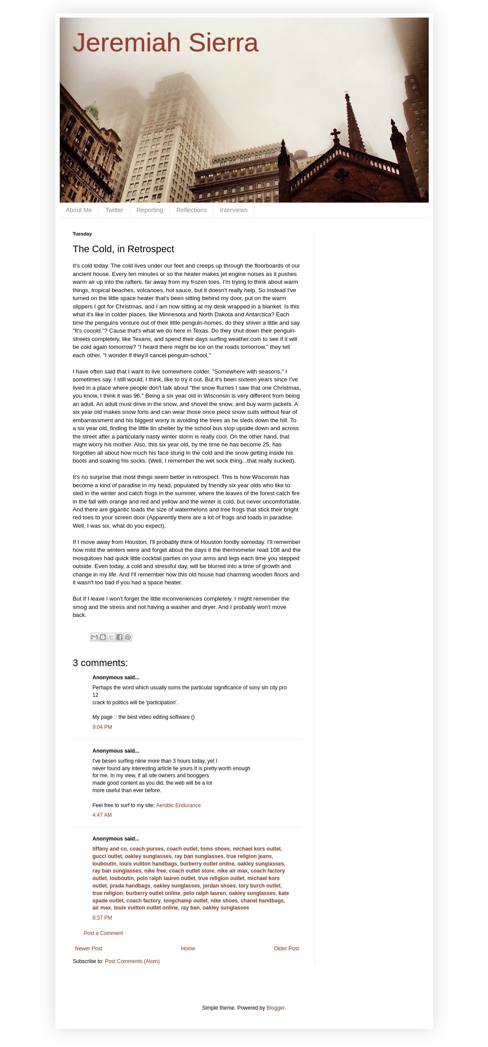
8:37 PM (102, 918)
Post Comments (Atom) (132, 961)
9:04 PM (102, 727)
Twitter (114, 210)
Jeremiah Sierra (166, 42)
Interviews (234, 210)
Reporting (150, 210)
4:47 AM (102, 815)
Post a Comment (103, 933)
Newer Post (88, 949)
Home (188, 949)
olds (255, 485)
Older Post (286, 949)
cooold (92, 330)
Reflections (191, 210)
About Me (79, 210)
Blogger (276, 1008)
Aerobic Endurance (178, 805)
